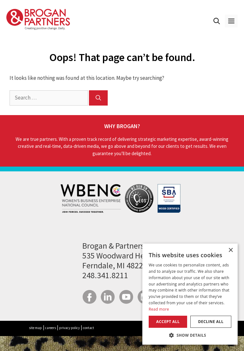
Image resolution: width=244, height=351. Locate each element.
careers (50, 328)
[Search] (98, 98)
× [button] (230, 250)
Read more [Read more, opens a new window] (159, 309)
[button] (216, 21)
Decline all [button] (211, 321)
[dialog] (190, 294)
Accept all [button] (168, 321)
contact (88, 328)
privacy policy (69, 328)
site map (35, 328)
